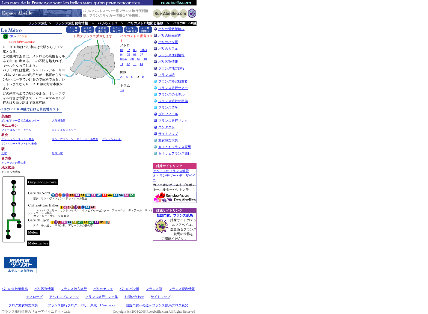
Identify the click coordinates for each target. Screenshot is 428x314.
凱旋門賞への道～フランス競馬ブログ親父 (157, 305)
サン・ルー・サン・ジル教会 (19, 143)
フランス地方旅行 (171, 68)
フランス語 (166, 75)
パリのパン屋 (168, 42)
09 (138, 59)
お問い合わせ (134, 297)
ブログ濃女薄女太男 (23, 305)
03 (134, 50)
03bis (143, 50)
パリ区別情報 (168, 62)
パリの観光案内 (169, 35)
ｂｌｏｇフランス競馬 (174, 147)
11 (121, 64)
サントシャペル (111, 139)
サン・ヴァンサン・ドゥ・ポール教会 (75, 139)
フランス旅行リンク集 (101, 297)
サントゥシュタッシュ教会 (17, 139)
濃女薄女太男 (168, 140)
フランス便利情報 (171, 55)
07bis (123, 59)
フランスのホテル (171, 94)
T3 (122, 90)
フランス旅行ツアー (173, 88)
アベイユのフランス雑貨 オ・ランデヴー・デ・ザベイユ (174, 175)
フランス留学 (168, 107)
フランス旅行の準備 (173, 101)
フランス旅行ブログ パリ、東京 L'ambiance (81, 305)
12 (128, 64)
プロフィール (168, 114)
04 (121, 55)
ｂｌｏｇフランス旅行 (174, 153)
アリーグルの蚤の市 (13, 162)
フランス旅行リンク (173, 121)
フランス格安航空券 (173, 81)
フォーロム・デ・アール (16, 129)
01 (121, 50)
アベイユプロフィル (64, 297)
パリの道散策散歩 (171, 29)
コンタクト (166, 127)
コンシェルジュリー (64, 129)
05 (128, 55)
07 (141, 55)
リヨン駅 (57, 153)
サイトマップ (168, 134)
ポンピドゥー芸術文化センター (20, 120)
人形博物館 (59, 120)
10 (145, 59)
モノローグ (34, 297)
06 (134, 55)
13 (134, 64)
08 (132, 59)
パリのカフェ (168, 49)
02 (128, 50)
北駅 (4, 153)
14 (141, 64)
